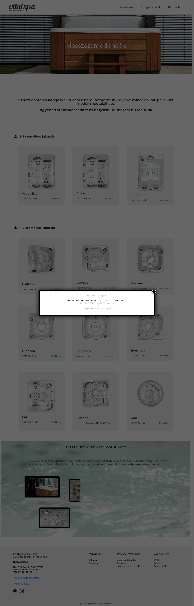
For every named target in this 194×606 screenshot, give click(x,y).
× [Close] (154, 291)
